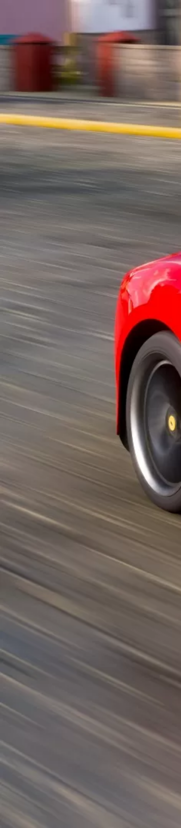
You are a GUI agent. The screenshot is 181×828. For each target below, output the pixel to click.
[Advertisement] (90, 64)
